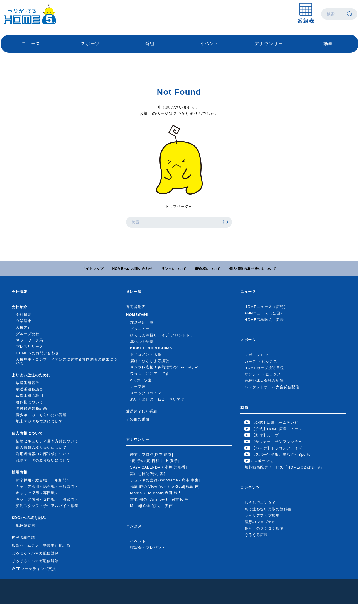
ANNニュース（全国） (264, 313)
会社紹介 (19, 307)
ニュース (30, 43)
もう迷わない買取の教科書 (268, 509)
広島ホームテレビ (30, 13)
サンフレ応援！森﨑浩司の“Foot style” (164, 367)
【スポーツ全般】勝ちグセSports (281, 454)
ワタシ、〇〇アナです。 (151, 373)
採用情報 (19, 472)
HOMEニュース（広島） (266, 307)
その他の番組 (137, 419)
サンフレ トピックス (263, 374)
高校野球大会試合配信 (264, 380)
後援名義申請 (23, 537)
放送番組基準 (27, 383)
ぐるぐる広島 (256, 535)
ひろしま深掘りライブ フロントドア (162, 335)
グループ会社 (27, 334)
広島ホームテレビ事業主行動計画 (41, 545)
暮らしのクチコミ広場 (264, 528)
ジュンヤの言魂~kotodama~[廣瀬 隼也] (165, 480)
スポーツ (90, 43)
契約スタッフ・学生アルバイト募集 (47, 506)
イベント (209, 43)
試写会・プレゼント (147, 547)
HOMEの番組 (138, 314)
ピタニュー (140, 329)
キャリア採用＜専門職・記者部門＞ (47, 499)
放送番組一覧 (142, 322)
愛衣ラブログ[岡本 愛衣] (151, 454)
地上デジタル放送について (39, 421)
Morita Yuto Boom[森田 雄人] (156, 493)
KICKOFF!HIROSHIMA (151, 348)
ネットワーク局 (29, 340)
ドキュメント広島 (145, 354)
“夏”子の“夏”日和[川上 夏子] (154, 461)
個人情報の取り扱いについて (252, 269)
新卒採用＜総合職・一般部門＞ (43, 480)
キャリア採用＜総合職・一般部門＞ (47, 486)
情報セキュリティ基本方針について (47, 441)
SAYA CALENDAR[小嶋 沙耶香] (158, 467)
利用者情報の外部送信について (43, 454)
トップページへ (179, 206)
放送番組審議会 (29, 389)
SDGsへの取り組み (29, 518)
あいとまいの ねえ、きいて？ (157, 399)
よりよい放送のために (31, 375)
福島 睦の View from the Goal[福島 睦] (165, 486)
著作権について (208, 269)
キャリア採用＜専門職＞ (37, 493)
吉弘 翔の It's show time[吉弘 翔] (160, 499)
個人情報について (27, 433)
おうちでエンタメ (260, 502)
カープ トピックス (261, 361)
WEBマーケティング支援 (34, 569)
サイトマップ (93, 269)
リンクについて (174, 269)
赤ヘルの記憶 (142, 341)
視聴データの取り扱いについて (43, 460)
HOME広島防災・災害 (264, 319)
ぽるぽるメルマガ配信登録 (35, 553)
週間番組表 (136, 307)
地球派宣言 (25, 525)
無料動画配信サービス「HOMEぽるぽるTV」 (284, 467)
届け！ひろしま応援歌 (149, 361)
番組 (149, 43)
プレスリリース (29, 346)
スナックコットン (145, 393)
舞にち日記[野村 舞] (147, 474)
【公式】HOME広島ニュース (277, 429)
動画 (328, 43)
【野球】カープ (265, 435)
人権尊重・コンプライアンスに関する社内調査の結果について (66, 361)
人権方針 (24, 327)
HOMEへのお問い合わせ (132, 269)
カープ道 (138, 386)
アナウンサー (269, 43)
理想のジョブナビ (260, 522)
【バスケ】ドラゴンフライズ (276, 448)
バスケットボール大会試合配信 (272, 387)
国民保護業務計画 (31, 408)
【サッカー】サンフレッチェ (276, 441)
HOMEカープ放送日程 (264, 368)
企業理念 (24, 321)
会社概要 (24, 314)
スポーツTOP (256, 355)
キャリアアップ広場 (262, 515)
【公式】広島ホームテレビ (274, 422)
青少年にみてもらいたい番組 (41, 415)
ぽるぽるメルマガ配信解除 (35, 561)
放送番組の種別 (29, 395)
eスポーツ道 (141, 380)
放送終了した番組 (141, 411)
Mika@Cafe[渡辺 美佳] (152, 506)
